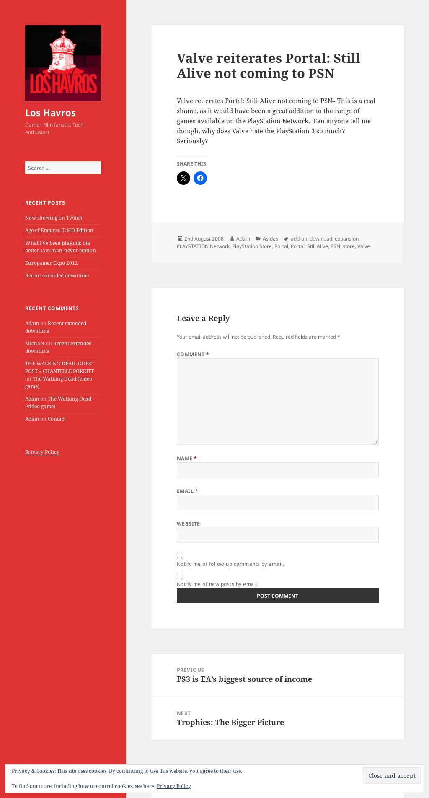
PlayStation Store (252, 246)
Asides (270, 238)
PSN (335, 246)
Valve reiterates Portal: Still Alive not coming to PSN (254, 100)
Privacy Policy (42, 452)
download (321, 238)
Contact (57, 418)
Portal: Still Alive (309, 246)
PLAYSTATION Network (203, 246)
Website (188, 523)
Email (187, 491)
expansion (347, 238)
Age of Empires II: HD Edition (59, 230)
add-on (299, 238)
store (349, 246)
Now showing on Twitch (54, 217)
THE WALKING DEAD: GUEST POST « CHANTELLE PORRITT (59, 367)
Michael (34, 343)
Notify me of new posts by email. (217, 584)
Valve (363, 246)
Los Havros (50, 112)
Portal (281, 246)
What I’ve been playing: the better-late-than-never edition (60, 246)
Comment (193, 354)
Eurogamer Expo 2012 (51, 263)
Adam (32, 323)
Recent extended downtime (57, 275)
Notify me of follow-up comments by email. (230, 563)
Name (187, 458)
